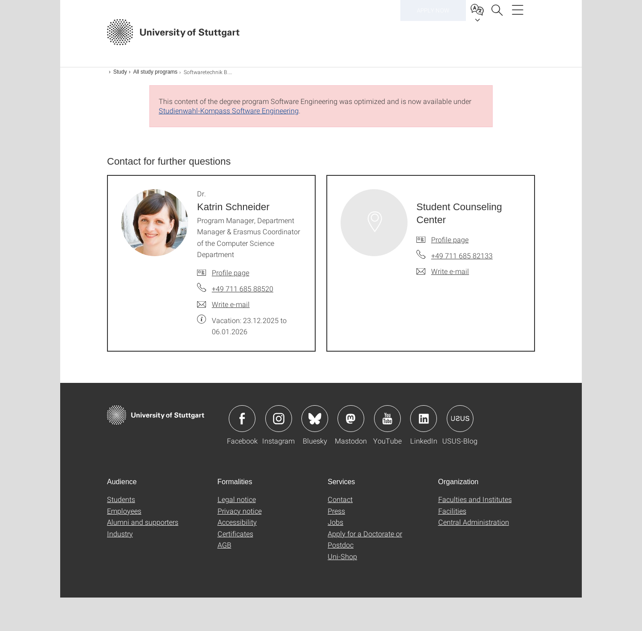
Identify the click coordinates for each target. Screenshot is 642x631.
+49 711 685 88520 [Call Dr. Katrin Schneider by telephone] (242, 288)
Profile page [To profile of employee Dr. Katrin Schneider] (230, 272)
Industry (120, 533)
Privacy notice (240, 510)
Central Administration (473, 522)
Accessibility (237, 522)
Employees (124, 510)
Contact (340, 499)
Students (121, 499)
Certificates (235, 533)
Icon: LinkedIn (423, 418)
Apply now (433, 31)
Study (120, 72)
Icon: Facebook (242, 418)
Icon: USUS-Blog (460, 418)
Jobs (335, 522)
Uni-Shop (342, 556)
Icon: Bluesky (314, 418)
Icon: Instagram (278, 418)
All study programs (155, 72)
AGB (224, 544)
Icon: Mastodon (350, 418)
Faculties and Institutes (475, 499)
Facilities (452, 510)
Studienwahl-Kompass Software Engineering (229, 110)
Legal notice (237, 499)
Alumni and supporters (142, 522)
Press (336, 510)
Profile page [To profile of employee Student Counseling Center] (450, 239)
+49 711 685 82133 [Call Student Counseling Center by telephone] (462, 255)
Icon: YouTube (387, 418)
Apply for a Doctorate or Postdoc (365, 539)
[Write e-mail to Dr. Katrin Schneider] (223, 304)
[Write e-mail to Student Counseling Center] (442, 271)
